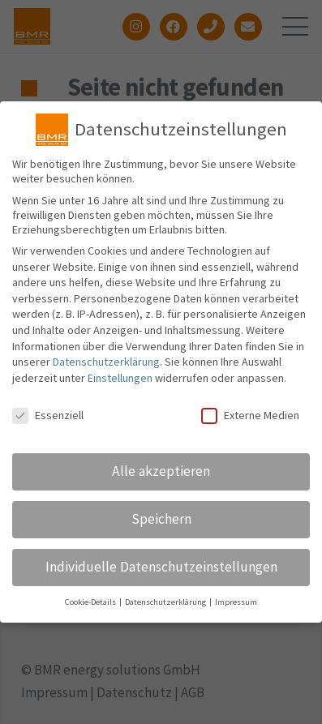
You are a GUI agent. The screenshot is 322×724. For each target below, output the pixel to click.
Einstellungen (120, 381)
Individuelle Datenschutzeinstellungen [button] (161, 570)
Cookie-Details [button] (91, 605)
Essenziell (48, 417)
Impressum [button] (236, 605)
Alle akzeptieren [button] (161, 474)
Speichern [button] (161, 522)
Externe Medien (250, 417)
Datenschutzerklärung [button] (166, 605)
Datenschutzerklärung (106, 365)
